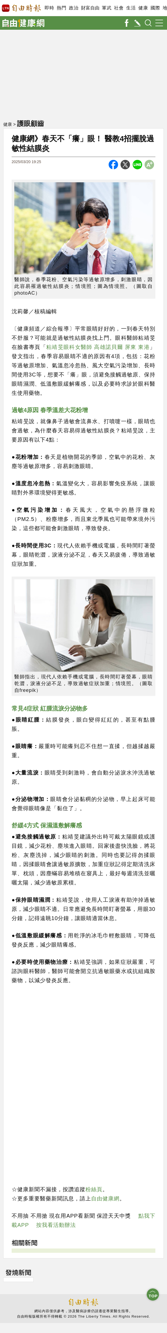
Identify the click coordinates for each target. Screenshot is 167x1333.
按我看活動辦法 (56, 1225)
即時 (49, 8)
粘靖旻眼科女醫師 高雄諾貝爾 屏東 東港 (98, 347)
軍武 (106, 8)
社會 (118, 8)
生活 (131, 8)
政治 (73, 8)
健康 (143, 8)
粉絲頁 (93, 1189)
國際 (155, 8)
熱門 (61, 8)
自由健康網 (105, 1198)
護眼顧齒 (30, 123)
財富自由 (90, 8)
